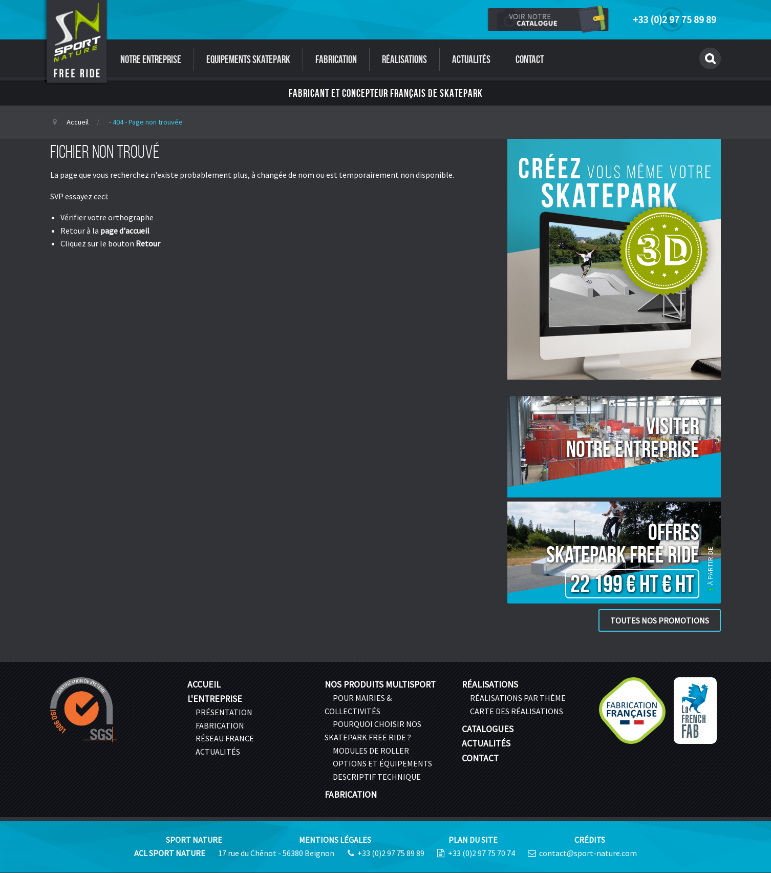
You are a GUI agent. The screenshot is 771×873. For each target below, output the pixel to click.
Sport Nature (194, 840)
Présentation (224, 712)
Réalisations (404, 59)
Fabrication (336, 59)
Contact (530, 59)
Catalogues (487, 729)
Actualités (471, 59)
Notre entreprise (150, 59)
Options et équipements (382, 763)
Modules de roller (371, 750)
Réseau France (225, 738)
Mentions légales (335, 840)
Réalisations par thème (518, 698)
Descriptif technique (377, 777)
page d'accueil (124, 230)
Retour (148, 243)
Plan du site (473, 840)
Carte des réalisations (516, 711)
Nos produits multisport (380, 684)
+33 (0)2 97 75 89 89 (674, 19)
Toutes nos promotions (659, 620)
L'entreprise (214, 698)
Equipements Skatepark (248, 59)
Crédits (589, 840)
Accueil (78, 122)
